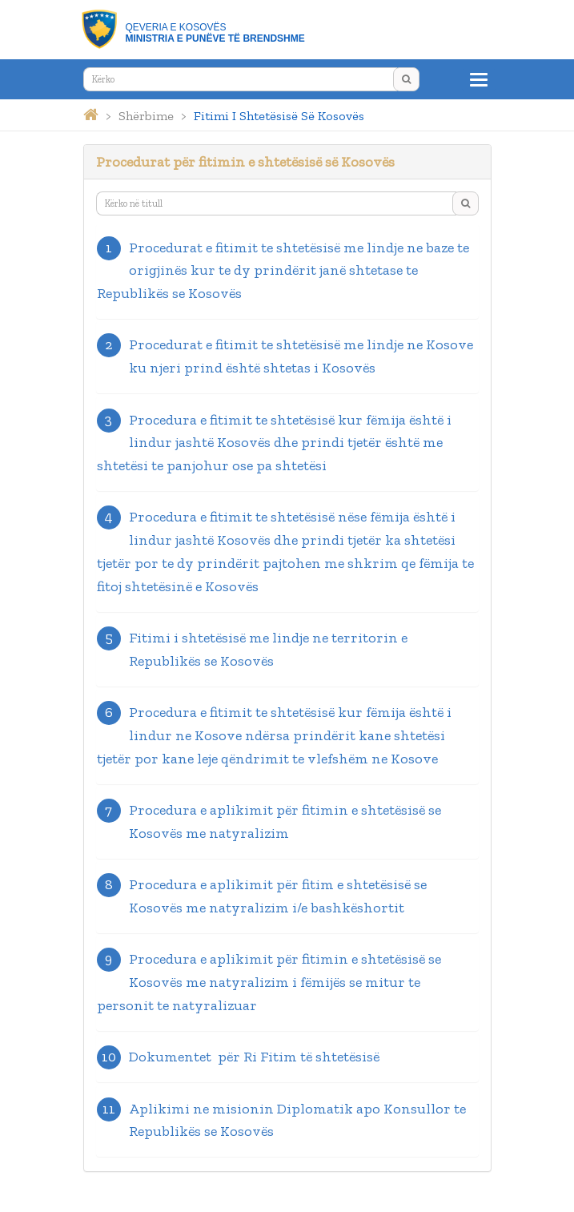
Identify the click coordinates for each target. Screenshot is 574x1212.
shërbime (146, 115)
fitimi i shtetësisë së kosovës (279, 115)
